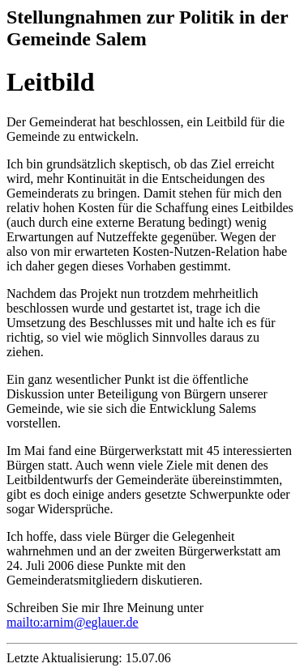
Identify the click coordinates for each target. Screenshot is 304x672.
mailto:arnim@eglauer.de (72, 622)
